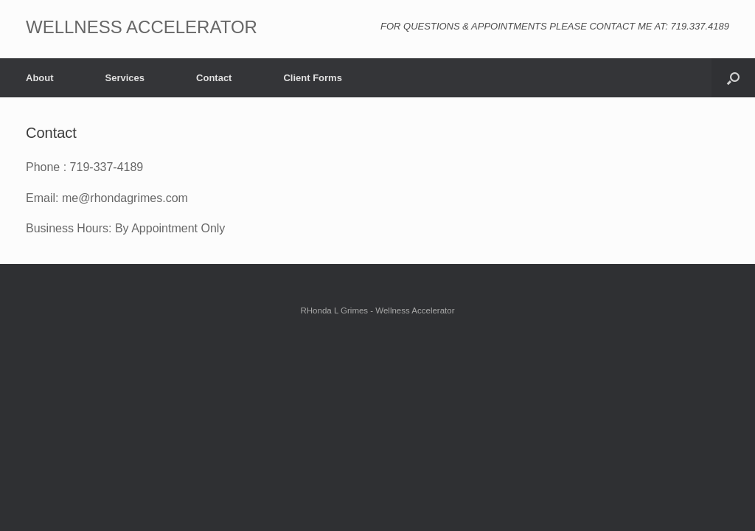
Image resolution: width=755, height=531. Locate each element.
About (40, 77)
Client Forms (312, 77)
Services (125, 77)
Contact (214, 77)
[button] (733, 77)
